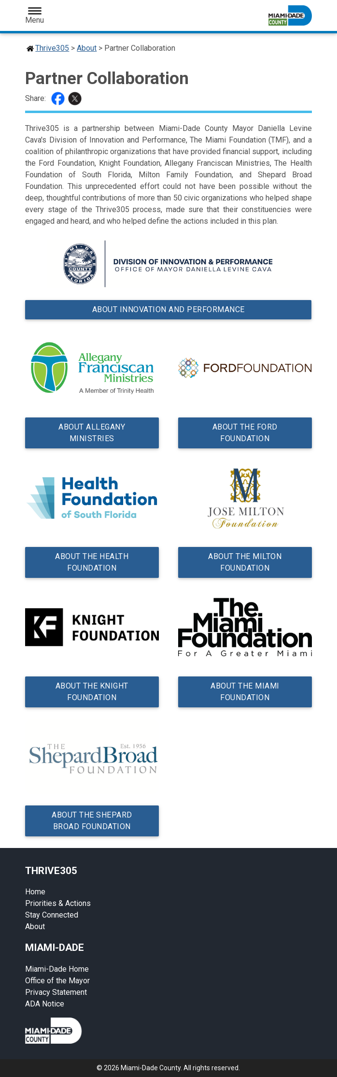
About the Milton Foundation (244, 562)
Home (35, 891)
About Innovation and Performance (168, 309)
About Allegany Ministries (92, 432)
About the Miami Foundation (245, 691)
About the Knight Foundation (92, 691)
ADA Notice (44, 1003)
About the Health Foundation (92, 562)
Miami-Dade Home (57, 969)
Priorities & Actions (58, 903)
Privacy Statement (56, 992)
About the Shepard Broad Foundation (92, 820)
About (87, 48)
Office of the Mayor (57, 980)
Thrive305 (52, 48)
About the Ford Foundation (245, 432)
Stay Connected (51, 914)
